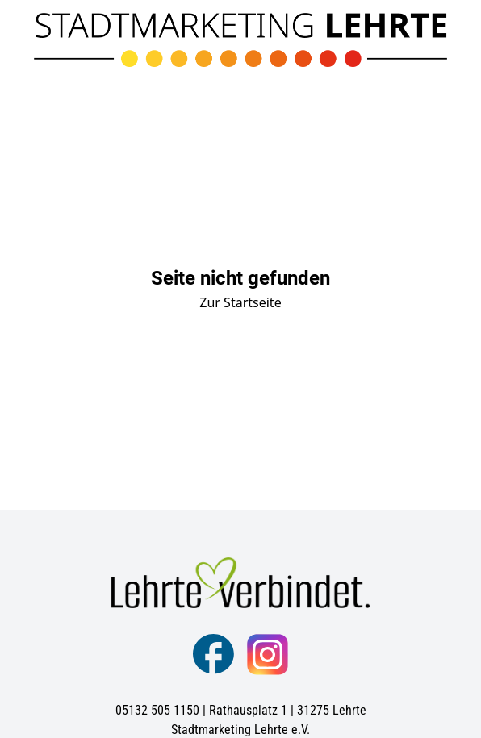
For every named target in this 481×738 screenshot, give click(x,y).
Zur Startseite (240, 302)
